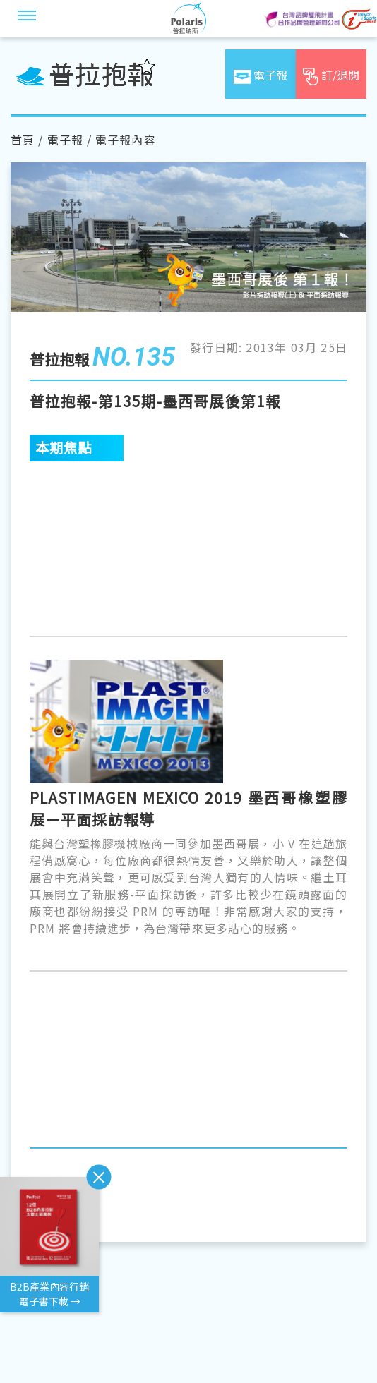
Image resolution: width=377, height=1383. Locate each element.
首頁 (23, 139)
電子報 (65, 139)
